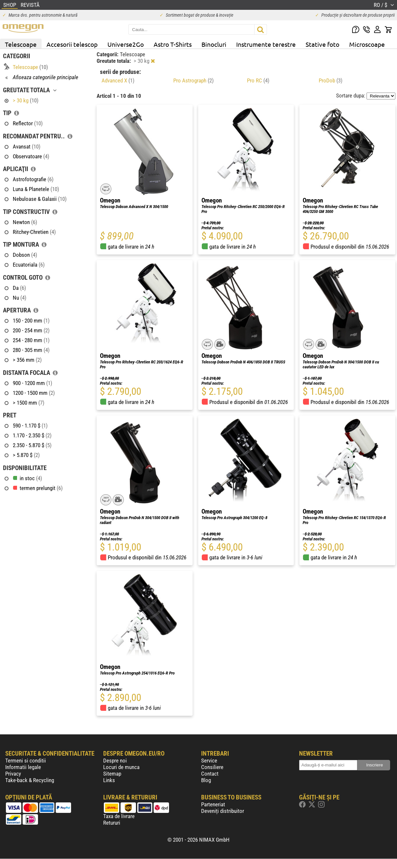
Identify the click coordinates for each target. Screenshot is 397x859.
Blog (206, 780)
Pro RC (258, 80)
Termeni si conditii (25, 760)
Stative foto (322, 44)
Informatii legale (23, 767)
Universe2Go (125, 44)
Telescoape (21, 44)
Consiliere (212, 767)
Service (209, 760)
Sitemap (112, 773)
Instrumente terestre (266, 44)
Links (109, 780)
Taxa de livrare (119, 816)
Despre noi (115, 760)
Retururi (111, 822)
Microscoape (367, 44)
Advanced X (118, 80)
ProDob (330, 80)
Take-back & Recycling (29, 780)
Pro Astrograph (193, 80)
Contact (209, 773)
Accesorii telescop (72, 44)
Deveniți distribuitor (222, 811)
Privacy (13, 773)
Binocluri (213, 44)
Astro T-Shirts (173, 44)
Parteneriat (213, 804)
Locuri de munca (121, 767)
